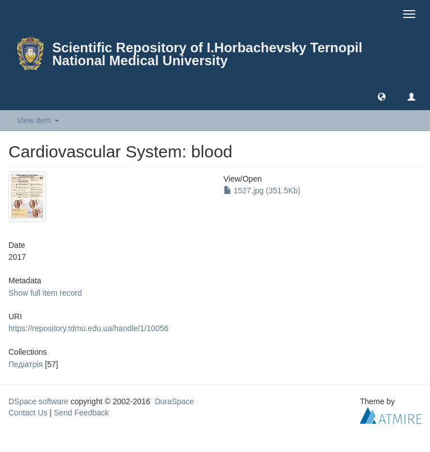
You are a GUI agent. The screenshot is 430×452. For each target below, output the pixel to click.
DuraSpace (174, 401)
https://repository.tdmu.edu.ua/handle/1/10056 (88, 328)
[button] (382, 96)
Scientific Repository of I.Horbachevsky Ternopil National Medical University (207, 54)
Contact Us (27, 412)
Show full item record (45, 292)
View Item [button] (38, 120)
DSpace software (38, 401)
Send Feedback (81, 412)
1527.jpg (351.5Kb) (262, 190)
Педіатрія (25, 364)
